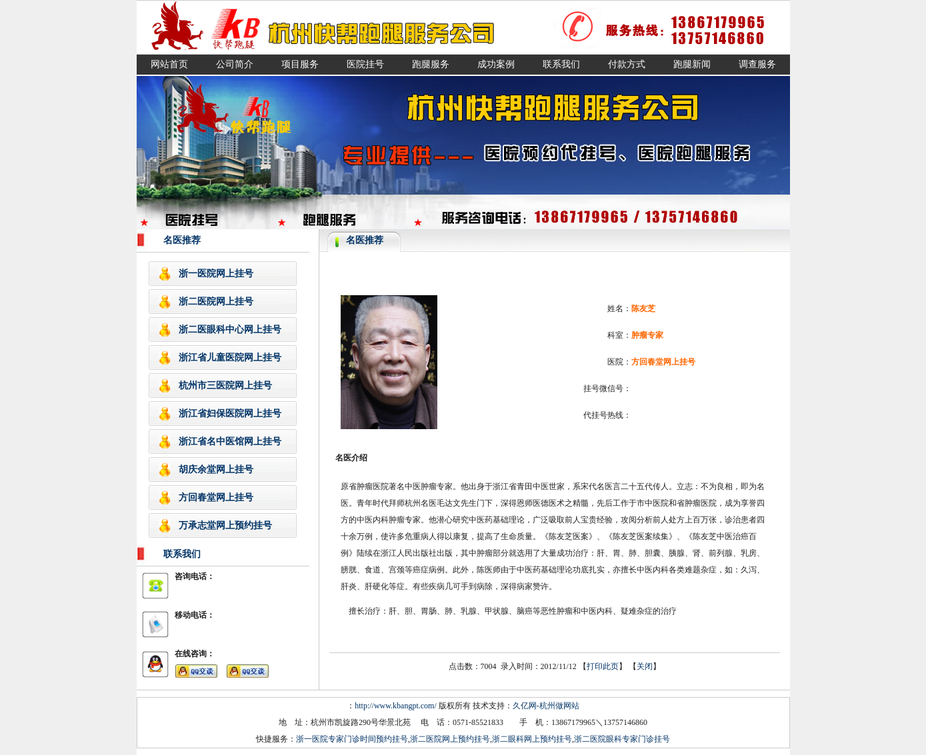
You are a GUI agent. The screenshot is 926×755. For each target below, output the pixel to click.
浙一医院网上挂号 (216, 274)
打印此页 (603, 666)
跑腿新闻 (692, 64)
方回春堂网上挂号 (216, 497)
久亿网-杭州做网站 (546, 705)
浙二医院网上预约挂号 (450, 739)
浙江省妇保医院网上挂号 (230, 413)
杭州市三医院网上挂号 (225, 385)
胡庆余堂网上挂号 (216, 469)
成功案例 (496, 64)
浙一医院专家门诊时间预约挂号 (352, 739)
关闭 (645, 666)
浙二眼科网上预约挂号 (532, 739)
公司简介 (234, 64)
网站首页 (169, 64)
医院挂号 (365, 64)
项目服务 (300, 64)
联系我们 (561, 64)
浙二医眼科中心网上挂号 (230, 330)
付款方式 (626, 64)
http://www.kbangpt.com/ (396, 705)
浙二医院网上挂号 (216, 302)
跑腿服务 (430, 64)
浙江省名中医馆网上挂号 (230, 441)
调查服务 (757, 64)
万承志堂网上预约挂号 (225, 525)
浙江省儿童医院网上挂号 (230, 358)
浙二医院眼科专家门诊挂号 (622, 739)
